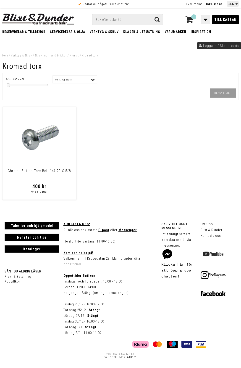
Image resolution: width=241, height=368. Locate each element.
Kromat (74, 55)
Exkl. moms (194, 4)
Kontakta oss (211, 236)
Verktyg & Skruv (104, 32)
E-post (103, 230)
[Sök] (127, 19)
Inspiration (201, 32)
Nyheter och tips (32, 237)
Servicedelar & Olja (67, 32)
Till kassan (225, 20)
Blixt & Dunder (212, 230)
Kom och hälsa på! (78, 253)
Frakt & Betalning (18, 277)
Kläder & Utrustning (141, 32)
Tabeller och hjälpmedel (32, 226)
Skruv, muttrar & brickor (51, 55)
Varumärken (175, 32)
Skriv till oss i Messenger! (174, 226)
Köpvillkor (12, 281)
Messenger (127, 230)
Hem (5, 55)
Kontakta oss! (76, 224)
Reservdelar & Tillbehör (23, 32)
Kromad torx (90, 55)
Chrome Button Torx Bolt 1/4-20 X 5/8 (30, 173)
